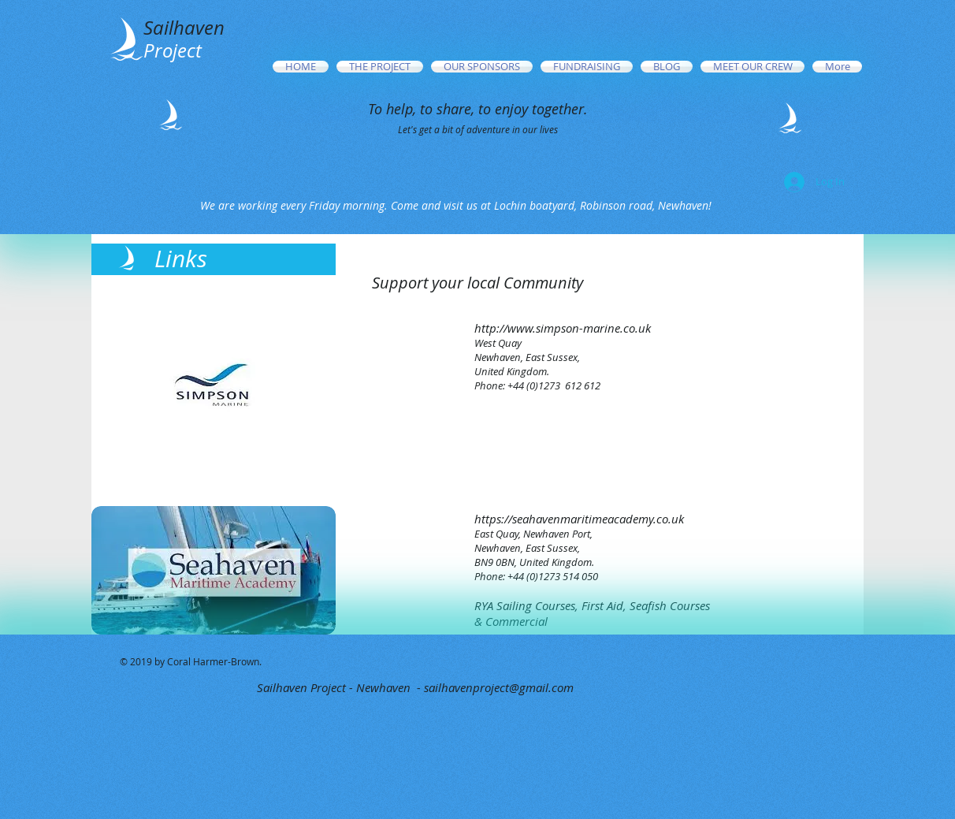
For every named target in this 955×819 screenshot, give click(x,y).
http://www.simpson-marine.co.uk (562, 328)
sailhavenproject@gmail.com (499, 687)
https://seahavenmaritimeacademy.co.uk (579, 519)
